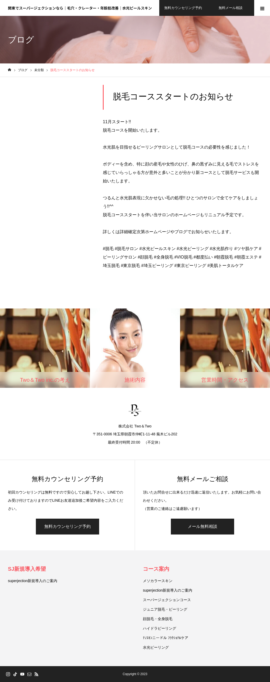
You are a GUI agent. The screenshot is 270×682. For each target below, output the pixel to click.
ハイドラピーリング (159, 628)
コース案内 (156, 569)
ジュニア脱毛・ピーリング (165, 609)
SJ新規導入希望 (27, 569)
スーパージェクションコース (167, 600)
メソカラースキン (157, 581)
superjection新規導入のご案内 (32, 581)
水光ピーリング (156, 647)
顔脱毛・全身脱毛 (157, 619)
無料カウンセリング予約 (67, 526)
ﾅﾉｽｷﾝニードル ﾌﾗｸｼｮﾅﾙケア (165, 638)
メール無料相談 (202, 526)
